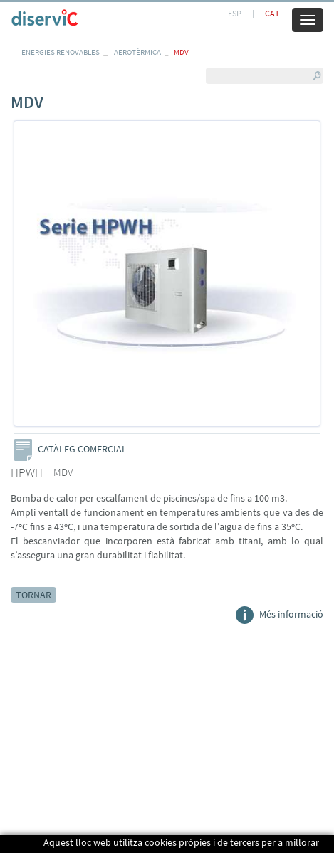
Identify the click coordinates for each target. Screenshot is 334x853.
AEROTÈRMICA (137, 52)
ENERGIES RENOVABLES (60, 52)
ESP (234, 13)
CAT (272, 13)
